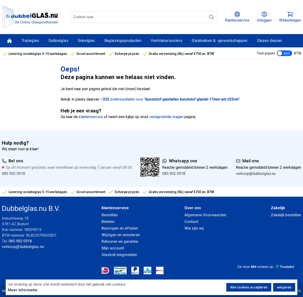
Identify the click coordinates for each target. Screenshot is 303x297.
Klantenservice (115, 208)
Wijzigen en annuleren (121, 235)
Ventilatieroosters (166, 40)
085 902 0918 (13, 173)
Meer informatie (22, 290)
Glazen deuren (269, 40)
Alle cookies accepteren (248, 287)
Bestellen (110, 215)
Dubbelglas (58, 40)
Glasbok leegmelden (119, 255)
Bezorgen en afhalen (120, 228)
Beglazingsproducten (123, 40)
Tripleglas (30, 40)
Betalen (108, 221)
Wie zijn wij (194, 228)
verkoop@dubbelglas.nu (256, 173)
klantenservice (91, 117)
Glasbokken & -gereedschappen (219, 40)
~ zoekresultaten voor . (170, 99)
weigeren (284, 287)
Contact (191, 221)
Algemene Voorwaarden (205, 215)
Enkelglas (86, 40)
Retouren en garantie (120, 241)
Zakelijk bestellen (286, 215)
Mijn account (113, 248)
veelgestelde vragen (166, 117)
